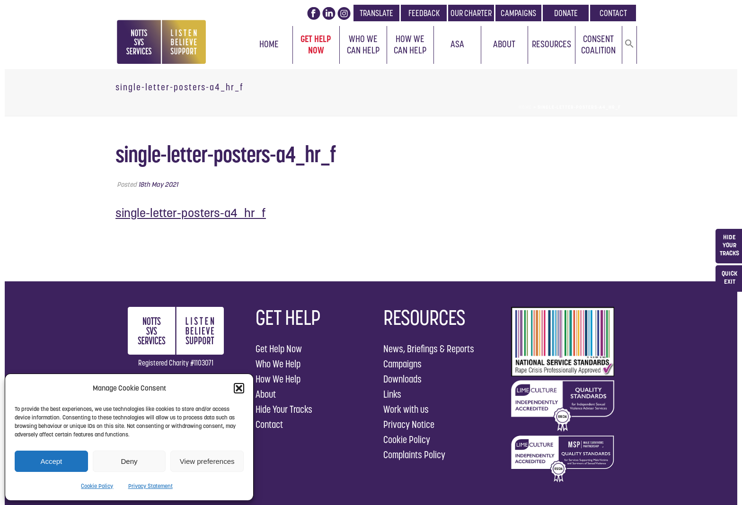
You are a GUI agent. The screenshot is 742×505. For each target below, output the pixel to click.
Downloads (402, 379)
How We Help (278, 379)
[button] (239, 388)
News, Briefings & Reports (428, 348)
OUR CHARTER (471, 13)
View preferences (207, 461)
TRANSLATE (376, 13)
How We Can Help (410, 44)
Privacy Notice (408, 424)
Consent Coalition (598, 44)
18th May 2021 (158, 184)
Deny (129, 461)
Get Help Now (315, 44)
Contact (269, 424)
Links (392, 394)
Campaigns (402, 363)
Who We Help (278, 363)
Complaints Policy (414, 454)
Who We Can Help (363, 44)
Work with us (406, 409)
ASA (457, 44)
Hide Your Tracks (284, 409)
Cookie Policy (97, 485)
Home (269, 44)
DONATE (566, 13)
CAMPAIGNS (518, 13)
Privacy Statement (150, 485)
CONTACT (613, 13)
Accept (51, 461)
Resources (551, 44)
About (504, 44)
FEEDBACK (424, 13)
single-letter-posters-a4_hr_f (190, 212)
